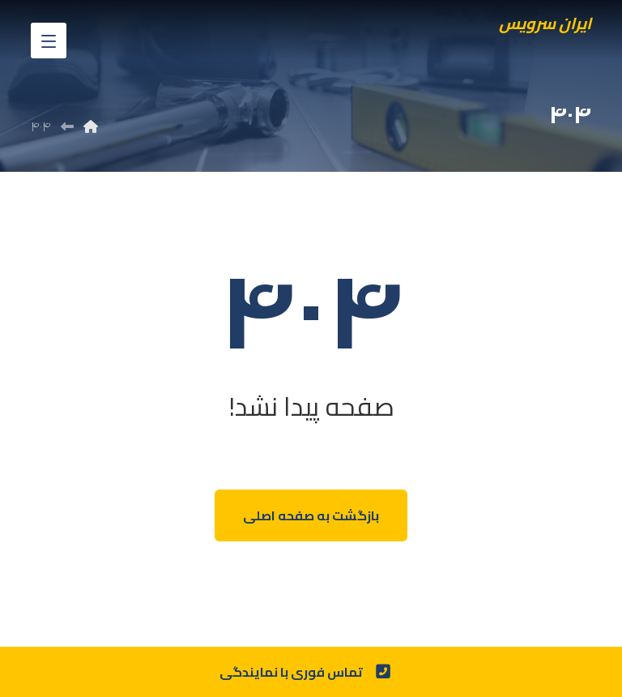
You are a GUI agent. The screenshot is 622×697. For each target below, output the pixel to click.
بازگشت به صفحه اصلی (311, 515)
